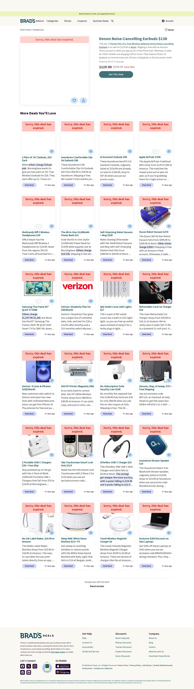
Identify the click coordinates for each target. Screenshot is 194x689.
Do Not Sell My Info (90, 651)
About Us (153, 638)
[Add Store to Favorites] (166, 29)
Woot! (171, 30)
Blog (151, 642)
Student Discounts (124, 651)
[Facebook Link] (22, 666)
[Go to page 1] (154, 151)
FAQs (84, 638)
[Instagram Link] (34, 666)
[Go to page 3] (157, 151)
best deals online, (58, 652)
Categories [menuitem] (52, 21)
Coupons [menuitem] (82, 21)
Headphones (38, 29)
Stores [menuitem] (67, 21)
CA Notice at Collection (103, 668)
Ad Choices (147, 665)
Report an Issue (97, 586)
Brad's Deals (25, 29)
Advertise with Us (156, 651)
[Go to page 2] (155, 151)
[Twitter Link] (28, 666)
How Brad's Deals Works (159, 656)
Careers (152, 647)
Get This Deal (116, 74)
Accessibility (87, 647)
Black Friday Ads (122, 638)
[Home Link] (33, 21)
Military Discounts (123, 642)
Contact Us (87, 642)
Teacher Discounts (124, 647)
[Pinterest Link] (22, 672)
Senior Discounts (123, 656)
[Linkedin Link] (28, 672)
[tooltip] (166, 29)
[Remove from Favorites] (75, 100)
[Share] (83, 100)
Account (167, 21)
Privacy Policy (135, 665)
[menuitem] (101, 21)
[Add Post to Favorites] (90, 301)
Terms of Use (122, 665)
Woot (133, 47)
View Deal (29, 185)
